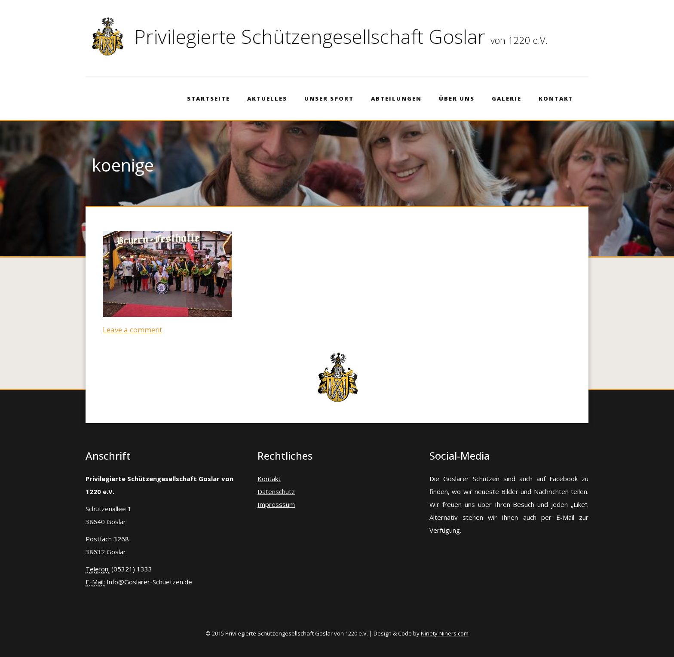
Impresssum (276, 504)
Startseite (208, 98)
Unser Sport (329, 98)
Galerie (506, 98)
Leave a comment (132, 330)
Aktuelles (267, 98)
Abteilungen (396, 98)
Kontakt (556, 98)
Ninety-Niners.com (445, 633)
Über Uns (457, 98)
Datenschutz (276, 491)
